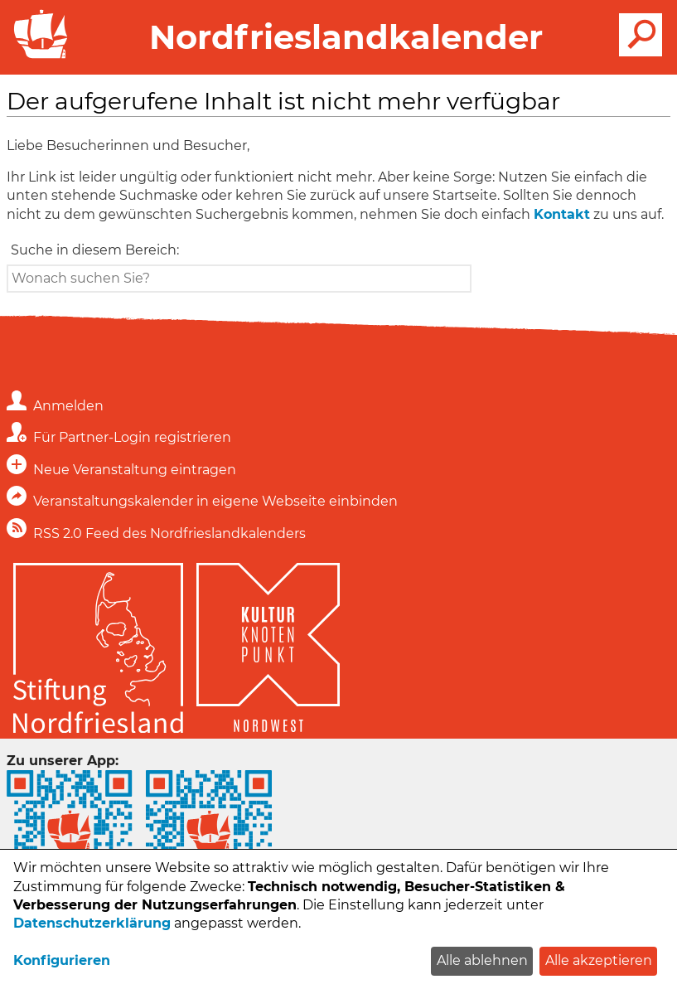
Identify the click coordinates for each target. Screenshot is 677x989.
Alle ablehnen (482, 960)
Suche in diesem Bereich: (95, 250)
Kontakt (562, 214)
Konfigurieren (61, 960)
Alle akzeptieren (598, 960)
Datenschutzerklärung (92, 923)
